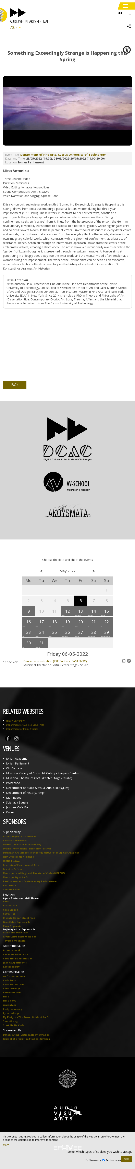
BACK (14, 384)
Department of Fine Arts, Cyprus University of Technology (63, 155)
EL (129, 13)
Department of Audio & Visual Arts (25, 724)
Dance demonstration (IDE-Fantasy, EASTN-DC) (55, 661)
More (6, 1145)
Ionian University (15, 720)
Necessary (95, 1160)
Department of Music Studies (22, 728)
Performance (113, 1160)
